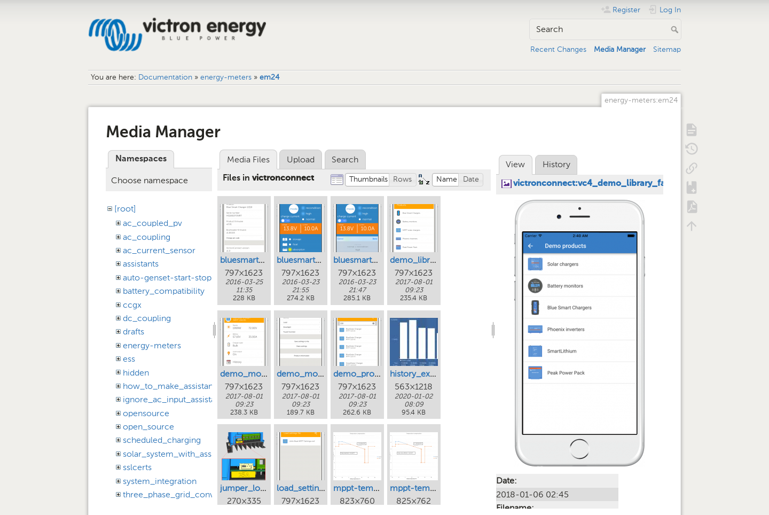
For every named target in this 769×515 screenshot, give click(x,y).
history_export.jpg (425, 374)
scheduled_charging (162, 440)
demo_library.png (424, 260)
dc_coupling (147, 318)
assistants (141, 264)
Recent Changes (558, 49)
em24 (269, 77)
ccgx (132, 305)
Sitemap (667, 49)
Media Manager (620, 49)
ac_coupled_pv (152, 223)
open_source (148, 427)
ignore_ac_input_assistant (173, 399)
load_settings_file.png (318, 488)
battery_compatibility (164, 291)
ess (129, 359)
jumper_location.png (260, 488)
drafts (133, 331)
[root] (125, 209)
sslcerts (137, 467)
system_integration (160, 481)
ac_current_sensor (159, 250)
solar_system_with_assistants (179, 454)
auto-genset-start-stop (167, 277)
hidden (136, 373)
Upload (301, 159)
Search (676, 29)
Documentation (165, 77)
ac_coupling (146, 237)
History (556, 164)
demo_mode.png (253, 374)
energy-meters (226, 77)
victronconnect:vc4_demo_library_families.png (610, 184)
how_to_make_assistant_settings (186, 386)
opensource (146, 413)
